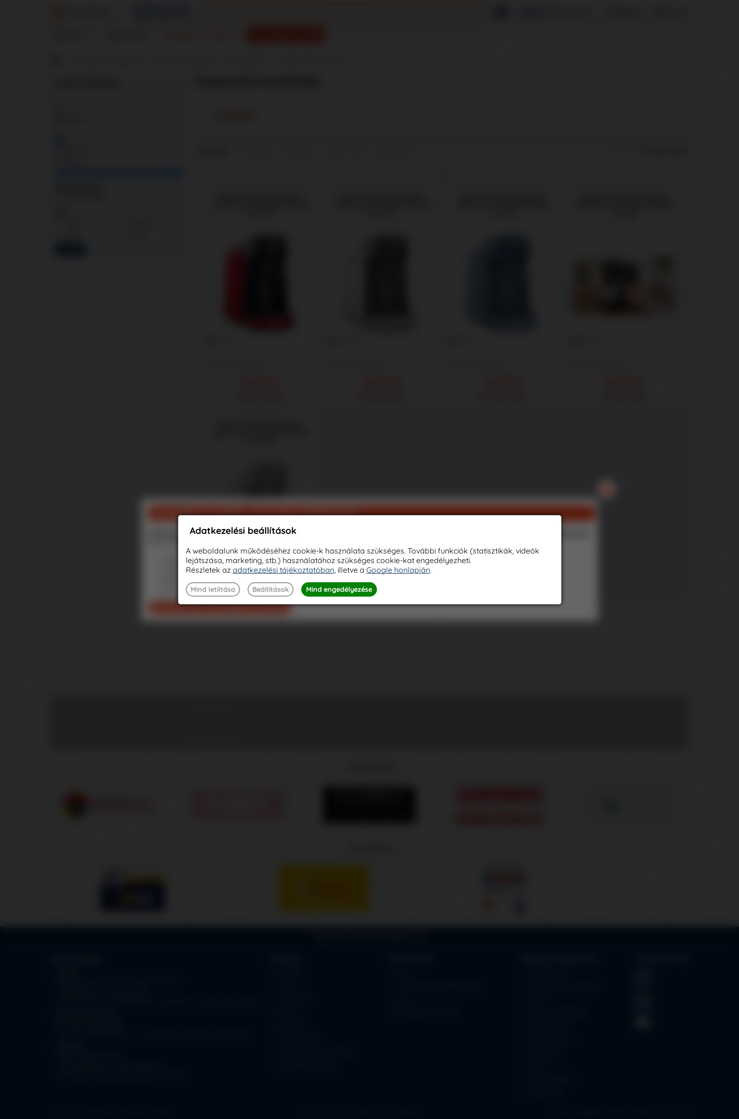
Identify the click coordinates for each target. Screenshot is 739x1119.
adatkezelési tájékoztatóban (283, 570)
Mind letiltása (213, 589)
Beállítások (270, 589)
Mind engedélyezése (339, 589)
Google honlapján (398, 570)
